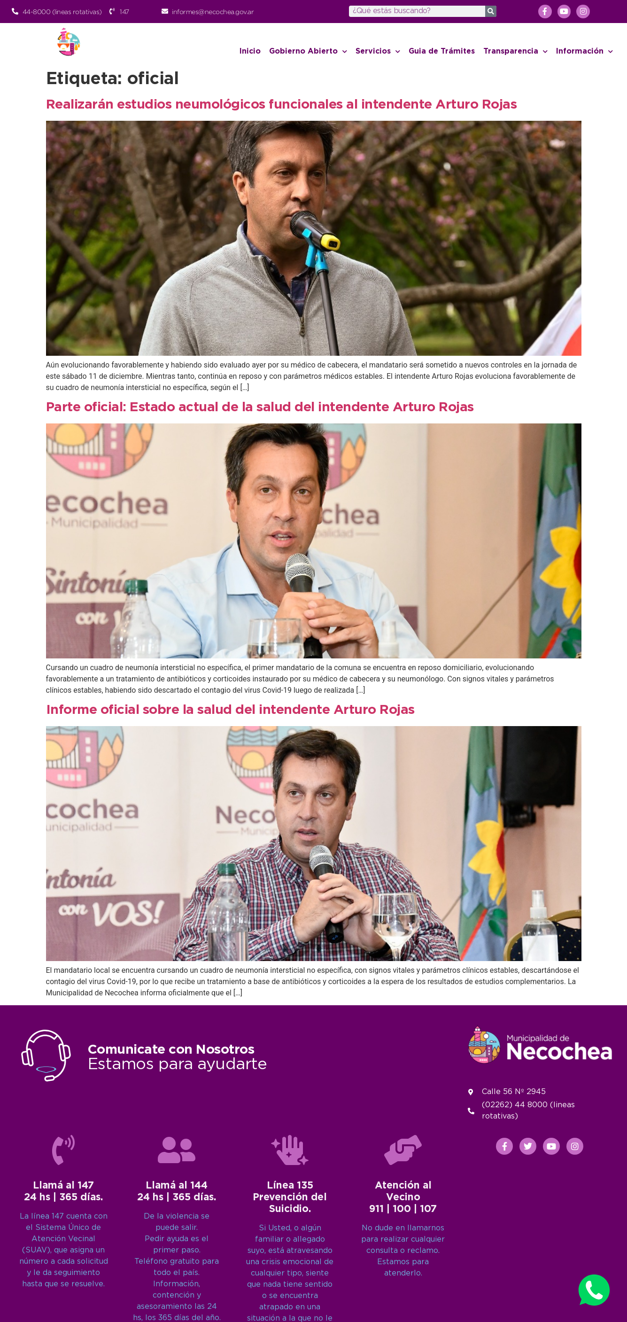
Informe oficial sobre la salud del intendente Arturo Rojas (230, 710)
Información (584, 51)
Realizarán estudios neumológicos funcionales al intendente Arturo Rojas (281, 104)
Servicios (378, 51)
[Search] (490, 11)
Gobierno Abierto (308, 51)
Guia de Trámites (442, 51)
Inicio (250, 51)
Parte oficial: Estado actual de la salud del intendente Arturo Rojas (260, 407)
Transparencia (515, 51)
